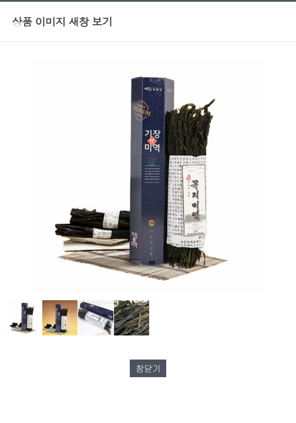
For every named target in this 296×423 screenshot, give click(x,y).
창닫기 (148, 368)
